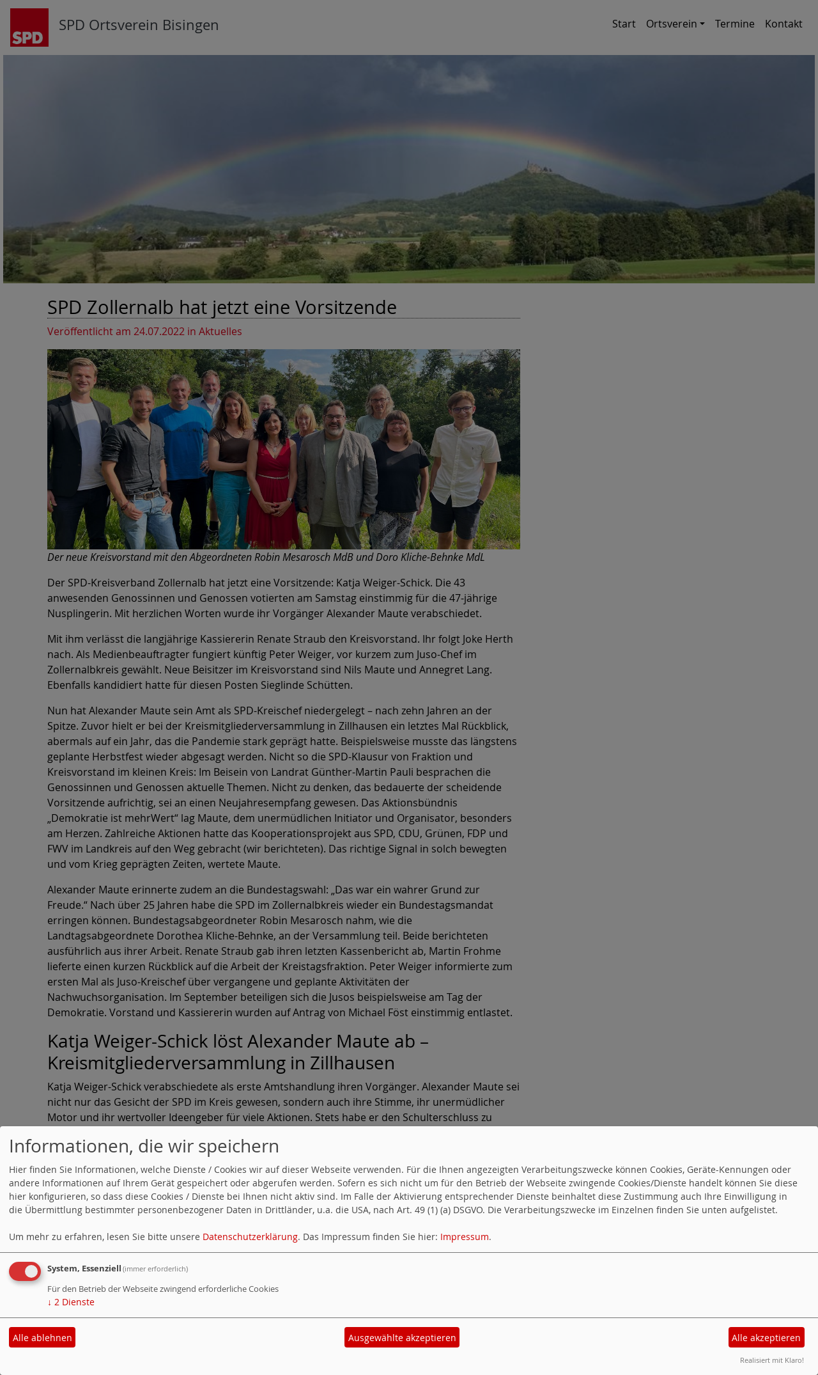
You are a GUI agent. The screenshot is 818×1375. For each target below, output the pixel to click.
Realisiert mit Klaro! (772, 1360)
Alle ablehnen (42, 1338)
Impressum (464, 1236)
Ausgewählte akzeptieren (402, 1338)
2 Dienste (71, 1302)
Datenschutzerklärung (250, 1236)
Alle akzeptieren (766, 1338)
